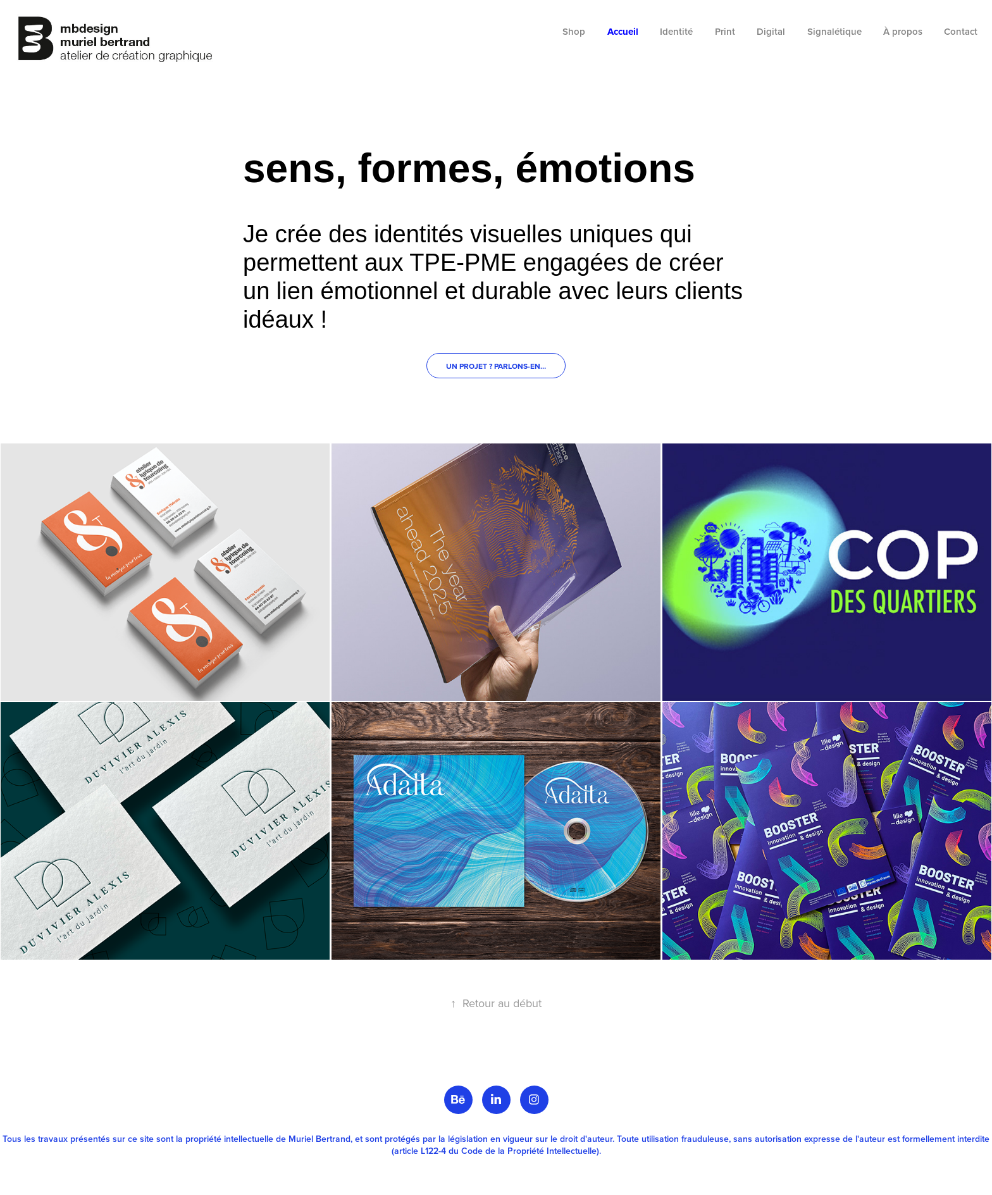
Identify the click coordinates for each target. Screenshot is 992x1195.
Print (725, 31)
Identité (676, 31)
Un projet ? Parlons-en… (496, 366)
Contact (960, 31)
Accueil (622, 32)
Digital (771, 31)
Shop (573, 31)
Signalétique (834, 31)
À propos (902, 31)
